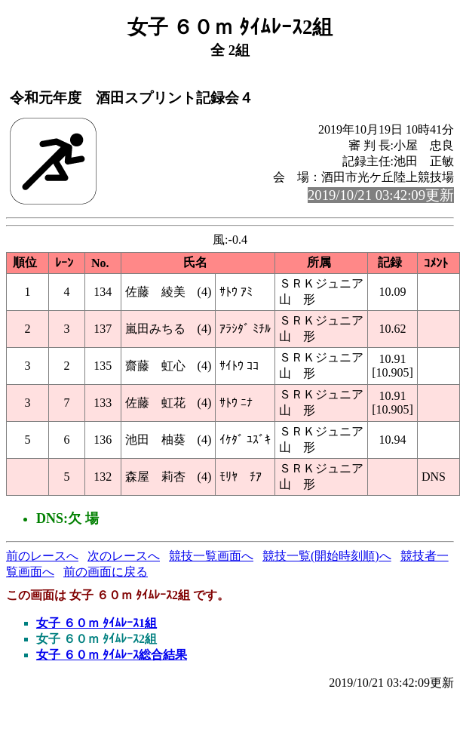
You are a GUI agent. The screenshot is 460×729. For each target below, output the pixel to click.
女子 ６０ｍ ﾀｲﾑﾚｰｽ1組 (96, 623)
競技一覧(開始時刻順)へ (326, 555)
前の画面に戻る (105, 571)
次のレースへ (123, 555)
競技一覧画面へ (211, 555)
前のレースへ (42, 555)
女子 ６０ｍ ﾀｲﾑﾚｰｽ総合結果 (111, 654)
